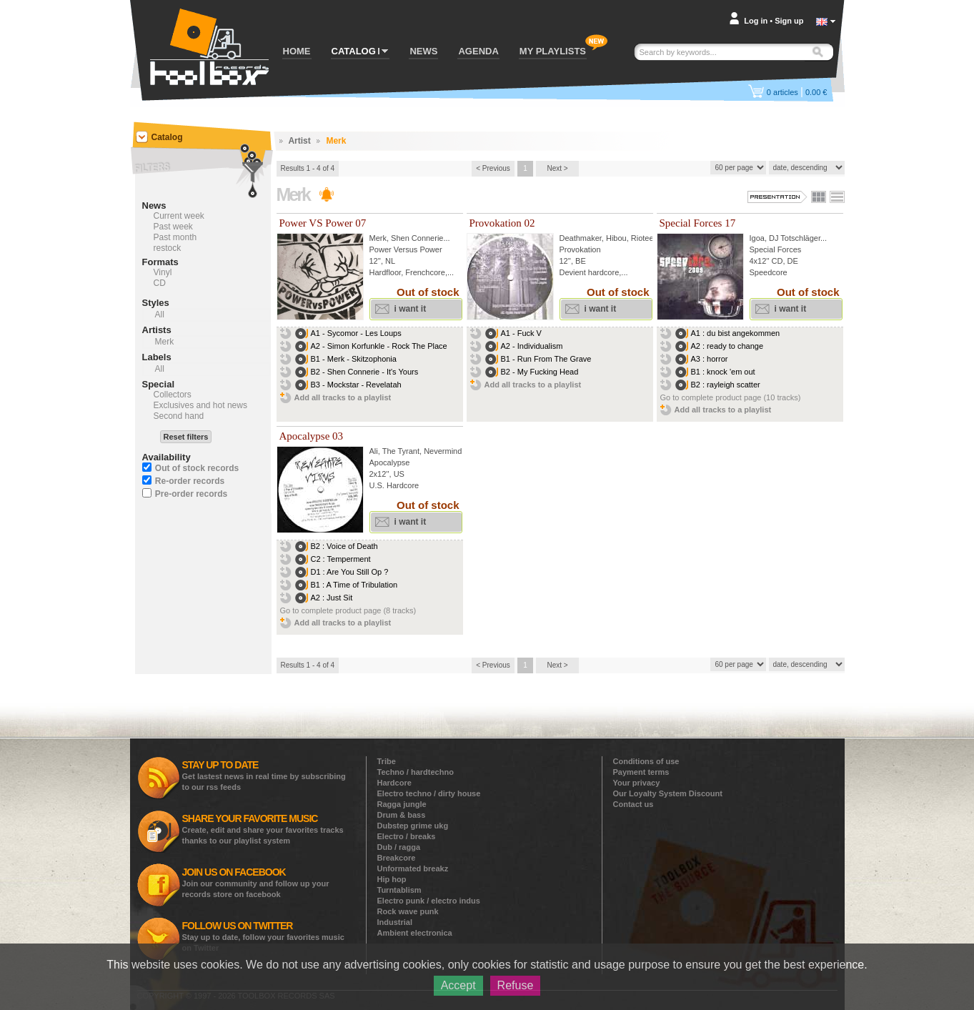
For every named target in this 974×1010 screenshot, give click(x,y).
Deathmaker (581, 238)
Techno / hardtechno (415, 772)
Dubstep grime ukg (413, 825)
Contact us (633, 804)
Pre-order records (191, 494)
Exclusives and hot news (200, 405)
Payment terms (641, 772)
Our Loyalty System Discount (667, 793)
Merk (378, 238)
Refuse (515, 985)
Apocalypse (389, 462)
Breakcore (396, 857)
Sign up (789, 20)
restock (168, 248)
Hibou (616, 238)
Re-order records (189, 481)
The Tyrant (400, 451)
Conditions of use (646, 761)
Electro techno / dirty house (429, 793)
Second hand (179, 416)
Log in (755, 20)
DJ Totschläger (794, 238)
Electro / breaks (406, 836)
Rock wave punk (408, 911)
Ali (373, 451)
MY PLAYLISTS (553, 51)
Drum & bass (401, 815)
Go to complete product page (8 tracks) (348, 610)
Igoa (757, 238)
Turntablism (399, 890)
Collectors (173, 395)
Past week (173, 227)
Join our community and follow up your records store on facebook (255, 882)
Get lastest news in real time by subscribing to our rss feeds (264, 775)
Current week (179, 216)
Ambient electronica (414, 933)
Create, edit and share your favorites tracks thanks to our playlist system (263, 829)
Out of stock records (197, 468)
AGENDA (478, 51)
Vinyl (163, 272)
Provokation (580, 249)
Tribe (386, 761)
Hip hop (392, 879)
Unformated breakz (413, 868)
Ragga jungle (402, 804)
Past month (175, 237)
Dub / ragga (399, 847)
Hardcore (394, 782)
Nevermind (443, 451)
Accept (458, 985)
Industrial (395, 922)
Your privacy (636, 782)
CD (160, 283)
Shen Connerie (417, 238)
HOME (297, 51)
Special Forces (776, 249)
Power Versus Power (405, 249)
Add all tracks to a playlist (343, 397)
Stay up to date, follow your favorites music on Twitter (263, 936)
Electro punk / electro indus (428, 900)
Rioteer (643, 238)
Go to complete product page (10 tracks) (730, 397)
